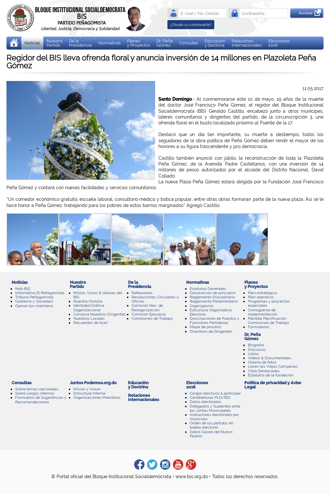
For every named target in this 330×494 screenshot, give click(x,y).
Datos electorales (205, 401)
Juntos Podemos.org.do (93, 382)
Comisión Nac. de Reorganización (147, 307)
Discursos (257, 349)
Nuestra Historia (87, 301)
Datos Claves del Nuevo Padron (211, 434)
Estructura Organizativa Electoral (211, 312)
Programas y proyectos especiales (269, 303)
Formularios (258, 327)
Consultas (188, 42)
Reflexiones (142, 293)
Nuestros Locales (89, 318)
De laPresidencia (80, 43)
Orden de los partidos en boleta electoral (211, 425)
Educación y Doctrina (215, 43)
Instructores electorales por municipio (214, 416)
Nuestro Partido (54, 43)
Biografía (256, 345)
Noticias (32, 42)
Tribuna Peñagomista (34, 297)
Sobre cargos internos (34, 393)
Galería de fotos (262, 362)
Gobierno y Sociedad (34, 301)
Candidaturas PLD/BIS (210, 397)
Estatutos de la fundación (270, 375)
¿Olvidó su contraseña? (191, 24)
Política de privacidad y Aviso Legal (272, 384)
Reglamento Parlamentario (214, 301)
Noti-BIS (22, 288)
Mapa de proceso (205, 327)
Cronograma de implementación (262, 312)
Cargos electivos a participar (215, 393)
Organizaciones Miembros (97, 397)
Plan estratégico (262, 293)
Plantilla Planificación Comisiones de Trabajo (268, 320)
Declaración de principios (213, 293)
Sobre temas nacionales (37, 389)
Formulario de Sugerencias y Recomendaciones (41, 399)
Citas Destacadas (264, 371)
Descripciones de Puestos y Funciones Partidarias (215, 320)
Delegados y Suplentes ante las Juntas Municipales (215, 408)
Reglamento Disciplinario (212, 297)
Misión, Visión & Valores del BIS (97, 295)
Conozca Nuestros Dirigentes (99, 314)
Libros (253, 353)
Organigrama (201, 306)
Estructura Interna (89, 393)
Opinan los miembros (34, 306)
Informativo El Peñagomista (39, 293)
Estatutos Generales (208, 288)
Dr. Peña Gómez (164, 43)
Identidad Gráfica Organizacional (88, 307)
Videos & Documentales (269, 358)
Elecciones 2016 (279, 43)
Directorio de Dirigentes (211, 331)
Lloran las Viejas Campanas (273, 366)
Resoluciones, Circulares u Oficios (155, 299)
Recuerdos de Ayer (90, 322)
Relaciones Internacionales (247, 43)
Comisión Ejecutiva (149, 314)
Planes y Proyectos (138, 43)
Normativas (109, 42)
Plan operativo (260, 297)
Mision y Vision (87, 389)
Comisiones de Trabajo (152, 318)
